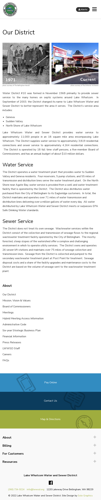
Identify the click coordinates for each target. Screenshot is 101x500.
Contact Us (50, 401)
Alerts (82, 9)
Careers (6, 354)
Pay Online (50, 382)
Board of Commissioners (16, 306)
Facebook (50, 482)
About (6, 437)
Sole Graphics (85, 495)
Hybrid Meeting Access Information (23, 318)
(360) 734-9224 (16, 489)
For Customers (13, 454)
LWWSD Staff (11, 348)
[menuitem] (50, 438)
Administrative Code (14, 324)
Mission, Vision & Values (16, 300)
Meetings (8, 312)
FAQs (5, 360)
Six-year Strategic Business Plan (21, 330)
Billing (6, 446)
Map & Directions (50, 419)
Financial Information (14, 336)
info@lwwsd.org (35, 489)
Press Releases (11, 342)
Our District (9, 294)
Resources (9, 462)
